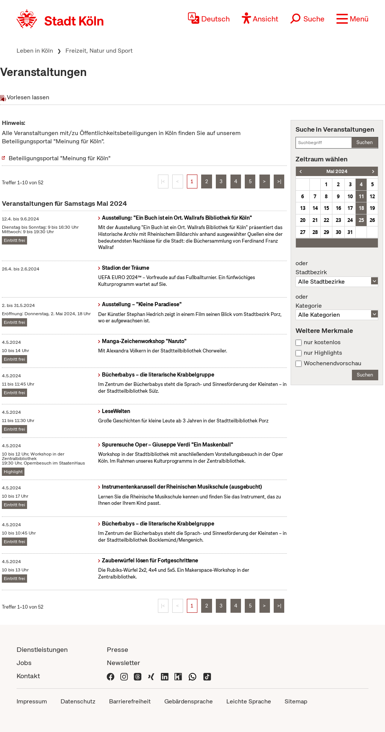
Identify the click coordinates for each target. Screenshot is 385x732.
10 (350, 196)
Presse (117, 649)
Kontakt (28, 675)
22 (326, 220)
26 (372, 220)
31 (350, 232)
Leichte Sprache (248, 701)
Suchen (364, 142)
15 (326, 208)
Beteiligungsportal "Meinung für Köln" (60, 158)
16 (338, 208)
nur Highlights (323, 353)
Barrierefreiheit (130, 701)
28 (315, 232)
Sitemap (296, 701)
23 (338, 220)
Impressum (32, 701)
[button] (352, 18)
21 (315, 220)
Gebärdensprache (188, 701)
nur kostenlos (322, 342)
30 (338, 232)
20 (302, 220)
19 (372, 208)
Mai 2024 (336, 171)
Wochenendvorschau (332, 363)
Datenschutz (78, 701)
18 (361, 208)
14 (315, 208)
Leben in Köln (35, 51)
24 (350, 220)
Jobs (24, 662)
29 (326, 232)
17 (350, 208)
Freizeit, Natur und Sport (99, 51)
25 (361, 220)
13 (302, 208)
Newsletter (123, 662)
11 (361, 196)
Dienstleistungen (42, 649)
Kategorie (337, 301)
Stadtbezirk (337, 268)
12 (372, 196)
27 (302, 232)
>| (279, 181)
